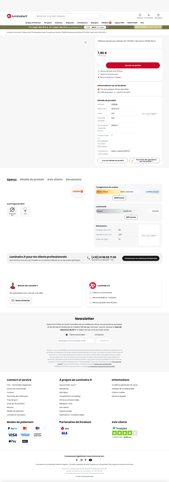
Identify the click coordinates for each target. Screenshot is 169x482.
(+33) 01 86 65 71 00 (104, 248)
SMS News (63, 392)
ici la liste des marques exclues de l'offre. (101, 366)
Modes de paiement (15, 411)
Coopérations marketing (69, 396)
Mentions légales (119, 396)
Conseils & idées (77, 415)
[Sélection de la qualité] (101, 56)
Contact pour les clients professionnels (140, 249)
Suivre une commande (16, 388)
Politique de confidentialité (102, 364)
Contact (10, 392)
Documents (73, 170)
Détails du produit (32, 170)
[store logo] (17, 7)
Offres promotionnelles (69, 400)
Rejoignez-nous (65, 403)
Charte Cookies (118, 392)
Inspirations (64, 415)
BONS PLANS (132, 14)
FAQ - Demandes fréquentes (19, 385)
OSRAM (114, 95)
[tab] (12, 170)
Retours (10, 407)
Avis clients (55, 170)
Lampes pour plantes (54, 23)
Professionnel (26, 23)
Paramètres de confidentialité (45, 464)
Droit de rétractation (16, 403)
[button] (27, 92)
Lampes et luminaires (14, 23)
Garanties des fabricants (17, 396)
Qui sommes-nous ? (67, 385)
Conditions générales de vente (125, 385)
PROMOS (107, 13)
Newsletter (64, 388)
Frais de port (12, 400)
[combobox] (69, 6)
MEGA (95, 18)
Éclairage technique (38, 23)
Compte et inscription (16, 415)
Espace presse (65, 411)
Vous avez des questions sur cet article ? (146, 151)
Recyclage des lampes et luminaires (121, 464)
